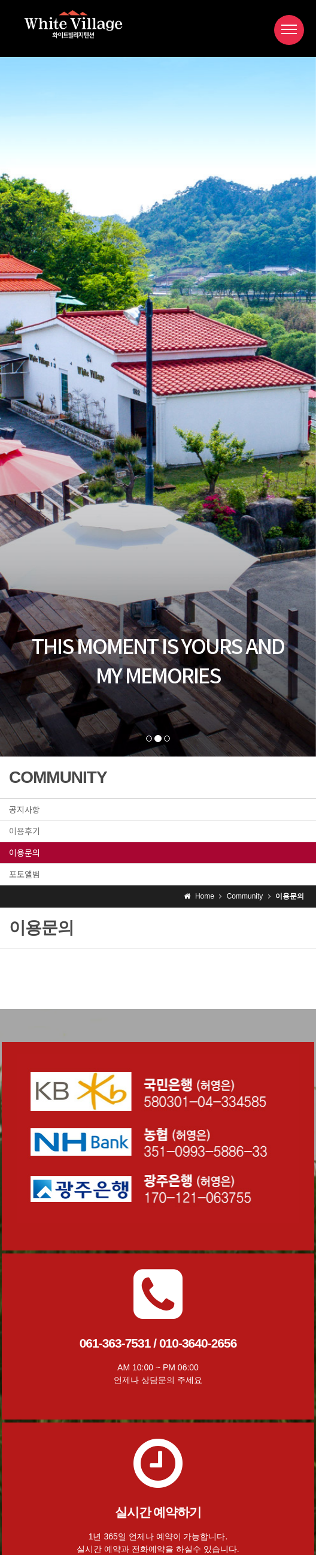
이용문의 (24, 852)
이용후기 (24, 831)
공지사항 (24, 809)
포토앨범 (24, 874)
